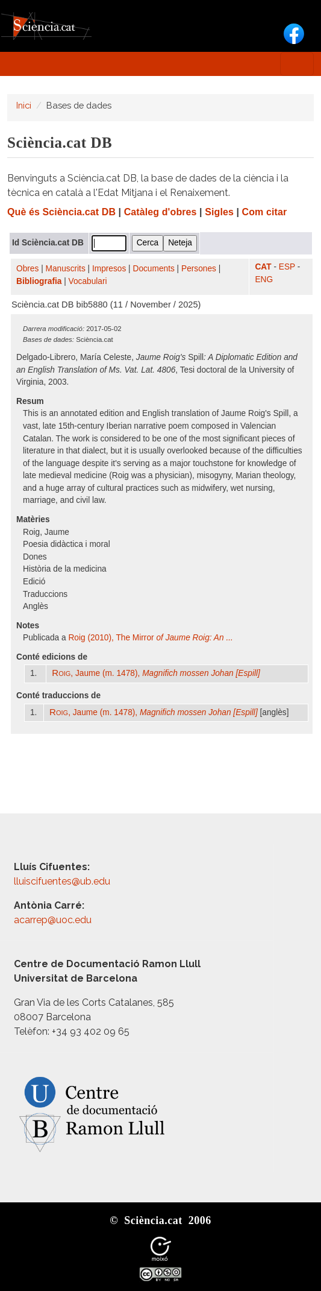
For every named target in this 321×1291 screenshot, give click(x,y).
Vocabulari (88, 281)
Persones (198, 268)
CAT (263, 266)
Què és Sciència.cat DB (61, 212)
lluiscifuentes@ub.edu (63, 881)
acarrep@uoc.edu (53, 920)
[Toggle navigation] (297, 64)
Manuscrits (66, 268)
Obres (27, 268)
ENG (264, 279)
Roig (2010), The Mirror (150, 637)
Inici (23, 105)
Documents (154, 268)
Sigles (219, 212)
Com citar (264, 212)
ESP (287, 266)
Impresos (109, 268)
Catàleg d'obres (160, 212)
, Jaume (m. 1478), (156, 673)
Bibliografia (38, 281)
